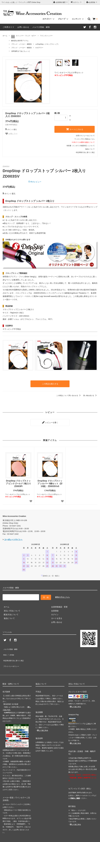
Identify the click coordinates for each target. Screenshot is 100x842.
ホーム (5, 36)
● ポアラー (39, 48)
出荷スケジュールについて (85, 136)
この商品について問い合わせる (68, 395)
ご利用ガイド (8, 27)
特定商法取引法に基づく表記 (14, 653)
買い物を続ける (90, 395)
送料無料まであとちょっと (20, 51)
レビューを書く (50, 421)
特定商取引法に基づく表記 (85, 152)
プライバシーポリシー (12, 657)
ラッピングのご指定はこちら (84, 139)
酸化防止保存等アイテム (20, 41)
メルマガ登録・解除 (41, 27)
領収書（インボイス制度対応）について (81, 146)
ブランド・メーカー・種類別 (21, 44)
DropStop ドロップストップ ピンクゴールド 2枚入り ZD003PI (18, 481)
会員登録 (92, 2)
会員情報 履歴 (60, 2)
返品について (90, 149)
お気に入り (11, 133)
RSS (4, 649)
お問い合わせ (23, 27)
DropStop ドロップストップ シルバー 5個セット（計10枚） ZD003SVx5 (50, 481)
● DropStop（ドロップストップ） (47, 44)
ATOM (10, 649)
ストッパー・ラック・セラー (23, 36)
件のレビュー (35, 182)
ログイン (76, 2)
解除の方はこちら (62, 595)
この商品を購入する (50, 383)
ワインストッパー (46, 36)
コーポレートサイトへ (13, 537)
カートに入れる (74, 129)
